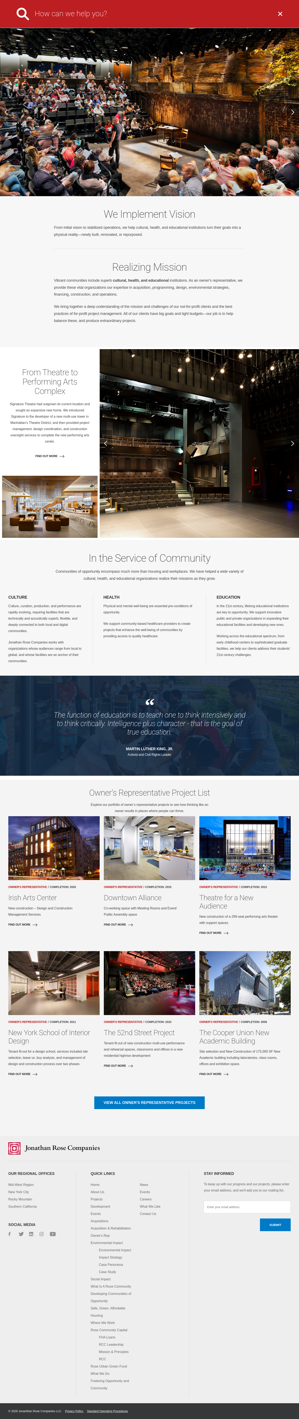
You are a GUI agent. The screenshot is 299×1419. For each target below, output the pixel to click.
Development (100, 1206)
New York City (18, 1192)
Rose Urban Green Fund (109, 1366)
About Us (121, 17)
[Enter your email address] (247, 1207)
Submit (275, 1225)
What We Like (150, 1206)
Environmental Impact (107, 1243)
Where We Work (103, 1323)
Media (160, 3)
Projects (196, 17)
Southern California (22, 1206)
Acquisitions (99, 1221)
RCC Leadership (111, 1344)
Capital (261, 17)
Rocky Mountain (20, 1199)
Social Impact (100, 1279)
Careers (180, 3)
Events (96, 1214)
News (144, 1185)
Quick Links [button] (103, 1174)
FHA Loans (107, 1337)
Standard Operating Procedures (107, 1411)
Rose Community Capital (109, 1330)
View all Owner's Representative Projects (150, 1103)
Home (95, 1185)
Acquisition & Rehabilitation (111, 1228)
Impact (229, 17)
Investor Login (207, 3)
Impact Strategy (110, 1257)
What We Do (158, 17)
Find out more (46, 456)
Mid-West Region (21, 1185)
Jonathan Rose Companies (34, 17)
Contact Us (237, 3)
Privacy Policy (74, 1411)
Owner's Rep (100, 1235)
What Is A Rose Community (111, 1286)
